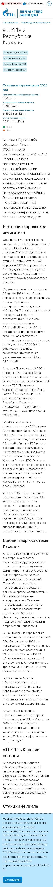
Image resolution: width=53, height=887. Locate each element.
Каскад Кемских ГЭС (15, 64)
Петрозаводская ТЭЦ (15, 52)
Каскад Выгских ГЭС (15, 58)
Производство (10, 22)
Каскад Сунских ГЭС (15, 69)
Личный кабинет (13, 3)
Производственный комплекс (36, 22)
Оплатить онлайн (35, 3)
